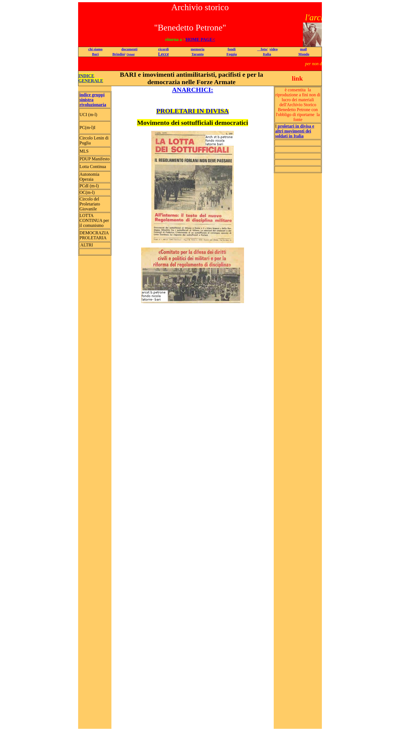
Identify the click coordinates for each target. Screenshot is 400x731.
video (274, 49)
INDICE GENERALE (90, 78)
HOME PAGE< (200, 39)
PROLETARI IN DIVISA (192, 110)
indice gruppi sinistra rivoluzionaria (93, 99)
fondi (232, 49)
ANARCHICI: (192, 89)
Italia (267, 54)
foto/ (262, 49)
